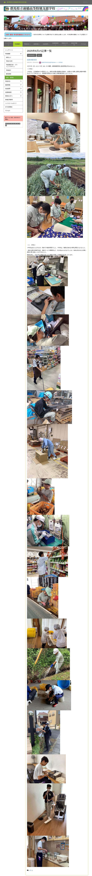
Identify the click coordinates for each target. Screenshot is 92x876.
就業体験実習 (32, 60)
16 (31, 870)
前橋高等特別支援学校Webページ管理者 (51, 62)
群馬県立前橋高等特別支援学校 (18, 2)
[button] (10, 23)
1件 (39, 55)
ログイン (85, 2)
